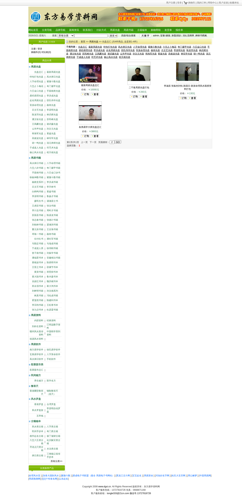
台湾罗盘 (51, 404)
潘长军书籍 (52, 239)
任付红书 (38, 239)
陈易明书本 (52, 262)
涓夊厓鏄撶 (188, 35)
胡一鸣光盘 (37, 143)
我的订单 (201, 2)
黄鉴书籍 (51, 191)
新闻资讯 (74, 30)
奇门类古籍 (52, 431)
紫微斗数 (66, 475)
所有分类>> (56, 461)
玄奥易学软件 (36, 354)
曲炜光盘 (51, 105)
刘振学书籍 (52, 253)
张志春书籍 (37, 220)
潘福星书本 (37, 257)
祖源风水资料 (36, 339)
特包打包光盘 (36, 76)
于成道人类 (37, 248)
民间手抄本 (37, 431)
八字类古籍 (52, 426)
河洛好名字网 (163, 475)
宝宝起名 (137, 475)
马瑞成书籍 (52, 243)
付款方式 (101, 30)
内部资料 (38, 320)
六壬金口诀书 (53, 172)
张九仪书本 (37, 309)
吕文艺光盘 (37, 110)
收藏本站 (234, 2)
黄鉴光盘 (51, 133)
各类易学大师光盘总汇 (90, 127)
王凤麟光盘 (37, 124)
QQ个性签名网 (49, 478)
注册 (33, 48)
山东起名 (63, 478)
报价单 (179, 30)
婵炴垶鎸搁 (201, 35)
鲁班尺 (34, 386)
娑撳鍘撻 (165, 35)
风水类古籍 (37, 426)
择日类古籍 (37, 455)
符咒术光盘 (52, 147)
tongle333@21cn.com (118, 493)
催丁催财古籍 (53, 436)
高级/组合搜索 (128, 35)
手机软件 (51, 359)
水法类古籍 (52, 448)
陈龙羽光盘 (37, 114)
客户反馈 (223, 2)
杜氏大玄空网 (179, 475)
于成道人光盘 (36, 147)
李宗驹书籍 (37, 305)
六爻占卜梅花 (36, 86)
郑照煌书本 (52, 272)
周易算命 (149, 475)
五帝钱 (39, 415)
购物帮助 (156, 30)
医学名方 (51, 380)
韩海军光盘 (37, 133)
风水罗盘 (36, 398)
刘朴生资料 (37, 326)
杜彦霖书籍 (52, 309)
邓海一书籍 (37, 234)
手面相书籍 (37, 172)
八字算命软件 (53, 354)
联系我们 (88, 30)
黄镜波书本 (37, 262)
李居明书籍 (37, 196)
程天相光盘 (52, 152)
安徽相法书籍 (53, 257)
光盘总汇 (38, 72)
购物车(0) (36, 52)
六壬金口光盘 (36, 91)
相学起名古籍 (36, 436)
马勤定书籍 (37, 243)
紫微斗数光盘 (53, 81)
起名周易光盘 (36, 100)
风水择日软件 (36, 359)
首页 (83, 41)
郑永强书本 (37, 286)
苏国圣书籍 (37, 215)
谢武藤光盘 (52, 124)
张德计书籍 (52, 220)
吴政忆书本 (37, 281)
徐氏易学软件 (53, 349)
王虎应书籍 (37, 205)
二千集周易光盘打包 (139, 87)
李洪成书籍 (52, 182)
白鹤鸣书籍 (37, 191)
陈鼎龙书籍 (52, 215)
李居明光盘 (52, 110)
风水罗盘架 (37, 410)
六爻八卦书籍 (36, 168)
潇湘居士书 (52, 201)
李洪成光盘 (52, 95)
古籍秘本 (142, 30)
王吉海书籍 (52, 229)
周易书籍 (128, 30)
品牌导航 (60, 30)
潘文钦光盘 (37, 119)
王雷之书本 (37, 267)
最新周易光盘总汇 (90, 85)
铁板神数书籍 (36, 177)
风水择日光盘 (53, 76)
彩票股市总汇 (36, 370)
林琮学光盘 (52, 138)
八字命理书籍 (53, 163)
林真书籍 (38, 295)
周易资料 (36, 315)
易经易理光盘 (36, 95)
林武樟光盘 (52, 114)
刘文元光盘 (52, 128)
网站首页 (33, 30)
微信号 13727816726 (140, 493)
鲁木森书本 (52, 276)
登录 (179, 2)
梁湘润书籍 (52, 224)
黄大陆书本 (37, 276)
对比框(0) (46, 52)
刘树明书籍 (37, 291)
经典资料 (51, 320)
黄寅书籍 (38, 272)
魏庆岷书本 (52, 281)
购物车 (189, 2)
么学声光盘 (37, 128)
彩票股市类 (37, 364)
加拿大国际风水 (51, 475)
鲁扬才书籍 (52, 196)
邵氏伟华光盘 (53, 100)
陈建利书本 (52, 300)
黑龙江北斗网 (123, 475)
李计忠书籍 (37, 210)
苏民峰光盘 (52, 119)
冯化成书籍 (52, 295)
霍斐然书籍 (37, 300)
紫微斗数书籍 (53, 177)
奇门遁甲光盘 (53, 86)
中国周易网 (205, 475)
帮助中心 (212, 2)
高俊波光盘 (37, 138)
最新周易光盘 (53, 72)
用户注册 (170, 2)
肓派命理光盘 (36, 105)
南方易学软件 (36, 349)
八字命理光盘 (36, 81)
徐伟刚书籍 (52, 248)
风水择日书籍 (36, 163)
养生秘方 (38, 380)
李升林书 (51, 187)
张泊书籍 (51, 205)
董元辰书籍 (37, 229)
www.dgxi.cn (104, 486)
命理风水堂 (35, 475)
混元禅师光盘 (53, 143)
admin (156, 35)
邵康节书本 (52, 267)
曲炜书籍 (51, 234)
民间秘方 (36, 375)
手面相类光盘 (53, 91)
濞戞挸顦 (176, 35)
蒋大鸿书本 (52, 286)
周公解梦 (193, 475)
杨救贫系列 (37, 182)
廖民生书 (38, 201)
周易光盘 (115, 30)
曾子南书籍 (37, 253)
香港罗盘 (38, 404)
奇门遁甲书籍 (53, 168)
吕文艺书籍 (37, 187)
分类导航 (47, 30)
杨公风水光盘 (36, 152)
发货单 (168, 30)
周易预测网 (34, 478)
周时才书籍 (52, 210)
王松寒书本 (52, 305)
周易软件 (36, 344)
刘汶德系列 (52, 291)
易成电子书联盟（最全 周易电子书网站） (93, 475)
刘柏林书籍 (37, 224)
